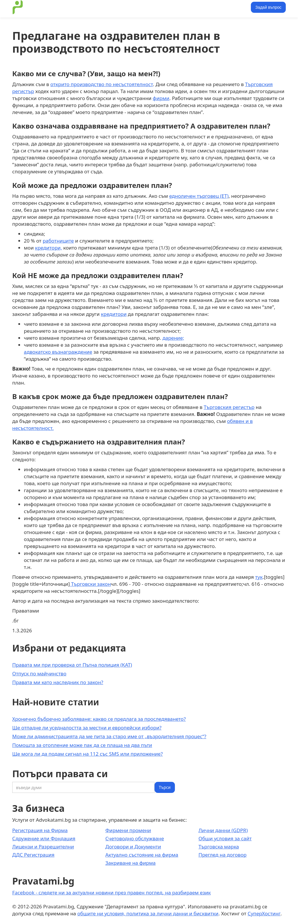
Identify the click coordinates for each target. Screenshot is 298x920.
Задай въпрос (268, 7)
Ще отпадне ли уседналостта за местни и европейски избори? (87, 727)
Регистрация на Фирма (40, 830)
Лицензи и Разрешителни (43, 846)
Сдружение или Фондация (43, 838)
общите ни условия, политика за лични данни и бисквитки (148, 913)
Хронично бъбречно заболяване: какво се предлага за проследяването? (99, 719)
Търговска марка (218, 846)
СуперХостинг (264, 913)
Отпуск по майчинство (39, 673)
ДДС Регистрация (33, 854)
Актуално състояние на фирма (141, 854)
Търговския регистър (229, 407)
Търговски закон (90, 584)
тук (259, 577)
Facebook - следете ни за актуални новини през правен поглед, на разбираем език (111, 892)
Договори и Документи (133, 846)
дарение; (173, 337)
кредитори (114, 314)
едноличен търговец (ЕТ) (198, 196)
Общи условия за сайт (225, 838)
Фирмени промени (128, 830)
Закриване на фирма (130, 863)
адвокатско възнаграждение (58, 351)
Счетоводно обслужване (134, 838)
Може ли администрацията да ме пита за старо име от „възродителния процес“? (109, 736)
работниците (58, 240)
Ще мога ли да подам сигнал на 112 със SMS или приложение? (87, 753)
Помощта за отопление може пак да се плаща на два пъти (82, 745)
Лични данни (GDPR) (223, 830)
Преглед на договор (222, 854)
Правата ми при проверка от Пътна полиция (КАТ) (72, 664)
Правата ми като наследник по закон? (57, 682)
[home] (17, 7)
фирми (161, 98)
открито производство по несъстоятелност (101, 84)
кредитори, (48, 247)
